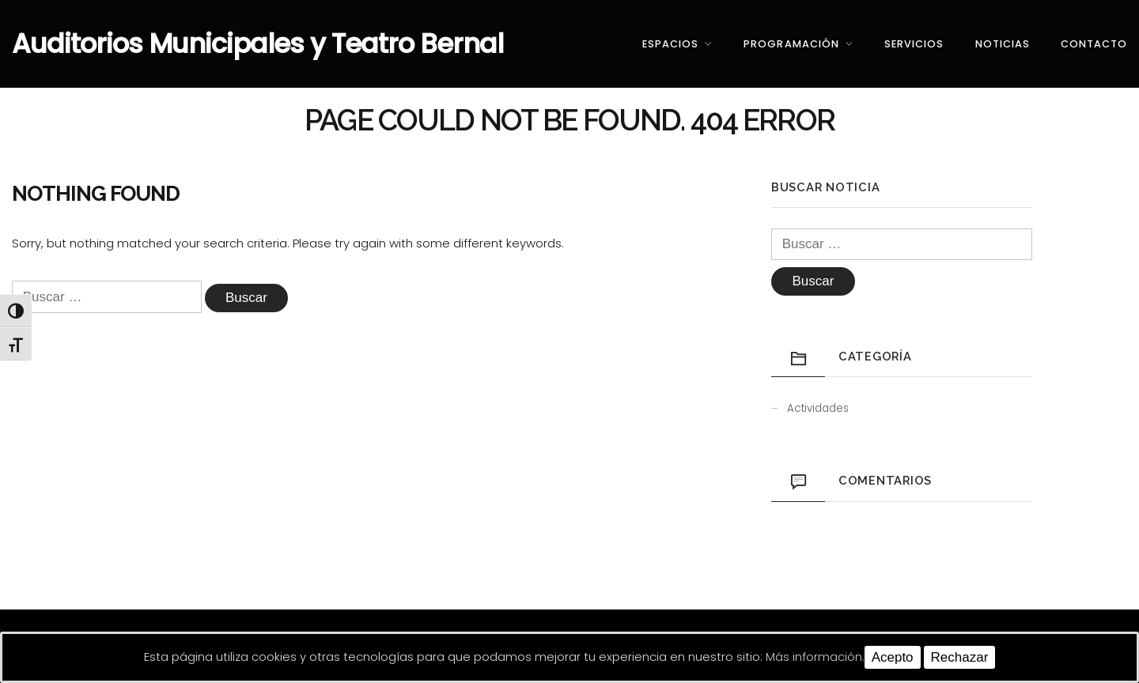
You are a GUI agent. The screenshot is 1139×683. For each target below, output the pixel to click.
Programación (791, 44)
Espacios (670, 44)
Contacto (1094, 44)
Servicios (914, 44)
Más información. (815, 656)
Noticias (1002, 44)
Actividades (818, 408)
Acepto (893, 657)
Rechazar (960, 657)
